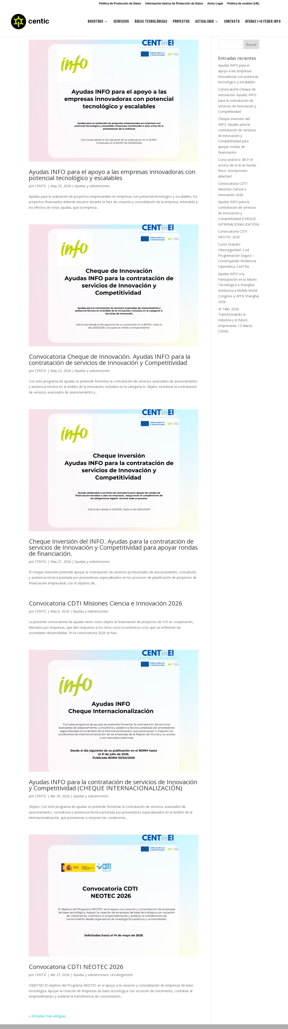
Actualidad (204, 22)
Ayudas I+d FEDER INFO (263, 22)
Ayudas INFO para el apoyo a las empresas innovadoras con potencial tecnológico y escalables (112, 174)
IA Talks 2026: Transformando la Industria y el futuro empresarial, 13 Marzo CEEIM (235, 320)
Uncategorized (121, 974)
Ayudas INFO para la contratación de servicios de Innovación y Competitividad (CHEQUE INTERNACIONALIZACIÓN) (113, 785)
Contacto (231, 22)
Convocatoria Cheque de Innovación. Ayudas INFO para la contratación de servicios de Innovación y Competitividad (109, 359)
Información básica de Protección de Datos (174, 3)
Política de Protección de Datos (120, 3)
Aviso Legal (215, 3)
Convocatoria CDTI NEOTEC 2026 (76, 966)
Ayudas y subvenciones (92, 186)
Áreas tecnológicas (151, 22)
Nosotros (95, 22)
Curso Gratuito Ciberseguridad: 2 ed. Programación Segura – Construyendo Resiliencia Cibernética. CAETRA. (237, 255)
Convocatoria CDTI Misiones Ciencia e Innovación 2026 (105, 603)
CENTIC (41, 186)
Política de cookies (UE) (243, 3)
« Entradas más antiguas (47, 1016)
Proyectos (181, 22)
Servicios (121, 22)
